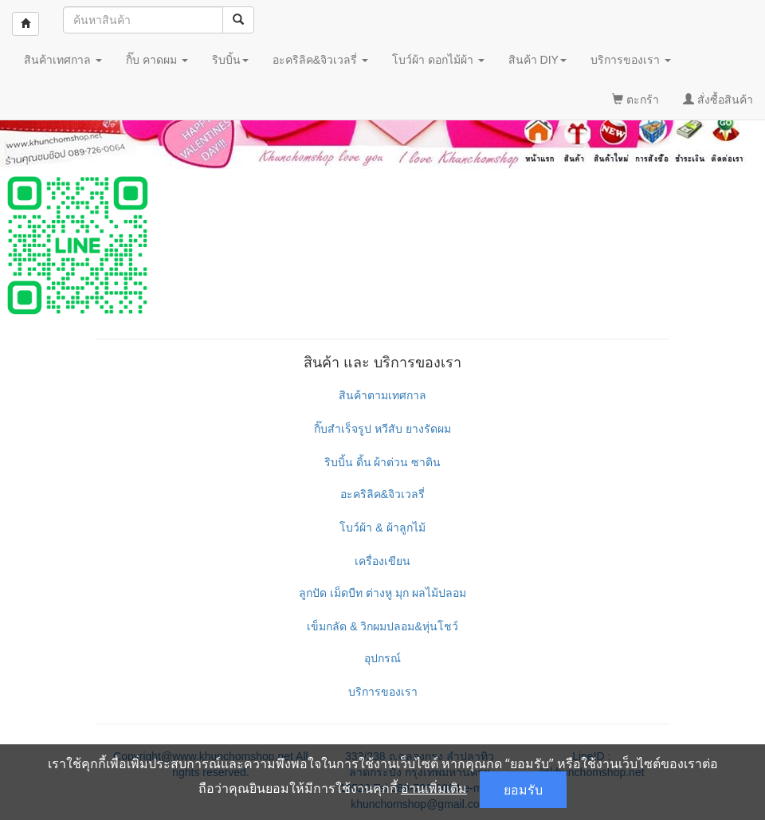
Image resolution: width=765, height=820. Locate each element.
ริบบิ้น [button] (230, 59)
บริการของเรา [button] (630, 59)
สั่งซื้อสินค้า (718, 99)
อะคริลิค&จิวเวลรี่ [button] (320, 59)
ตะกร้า (635, 99)
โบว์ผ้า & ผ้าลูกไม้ (382, 527)
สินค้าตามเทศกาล (382, 395)
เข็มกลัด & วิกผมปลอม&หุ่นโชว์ (382, 626)
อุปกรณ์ (382, 658)
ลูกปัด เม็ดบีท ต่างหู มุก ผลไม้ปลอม (382, 593)
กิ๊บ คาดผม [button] (157, 59)
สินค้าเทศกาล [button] (63, 59)
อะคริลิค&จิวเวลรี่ (382, 494)
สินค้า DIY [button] (537, 59)
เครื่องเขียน (382, 561)
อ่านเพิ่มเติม (434, 788)
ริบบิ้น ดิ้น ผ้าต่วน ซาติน (382, 462)
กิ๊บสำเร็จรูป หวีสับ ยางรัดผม (382, 428)
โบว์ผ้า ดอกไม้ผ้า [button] (438, 59)
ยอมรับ (523, 789)
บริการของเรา (383, 691)
